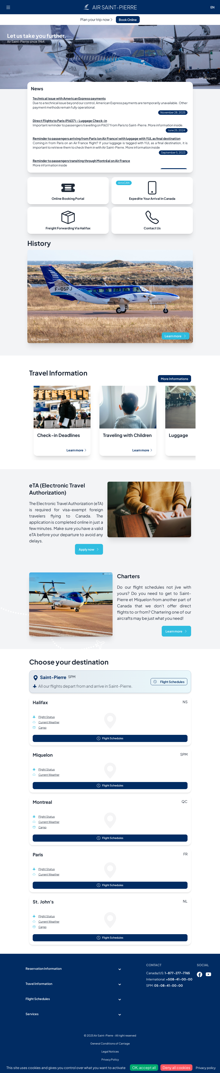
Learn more (175, 336)
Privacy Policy (110, 1059)
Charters (128, 576)
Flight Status (46, 717)
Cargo (42, 727)
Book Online (128, 20)
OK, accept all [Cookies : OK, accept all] (144, 1067)
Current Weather (48, 722)
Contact (153, 965)
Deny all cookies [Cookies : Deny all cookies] (176, 1067)
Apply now (89, 549)
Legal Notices (110, 1051)
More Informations (174, 379)
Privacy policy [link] (206, 1068)
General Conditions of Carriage (110, 1043)
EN (212, 7)
